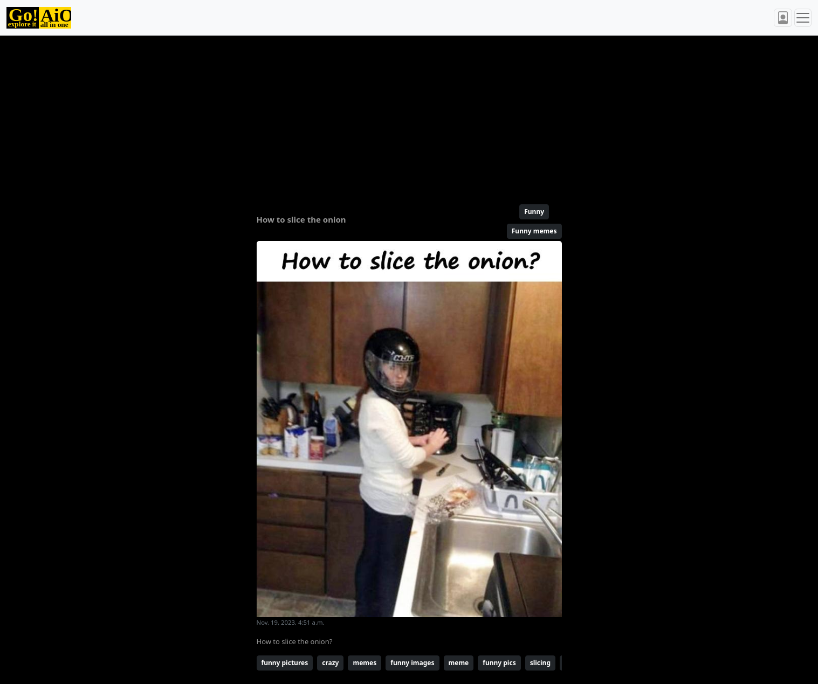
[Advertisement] (383, 115)
